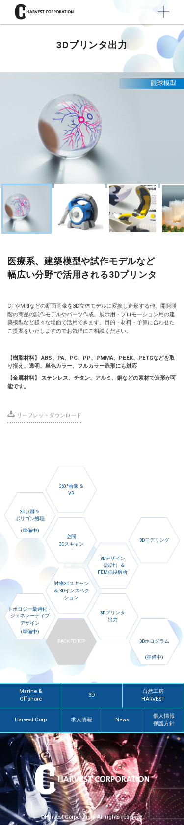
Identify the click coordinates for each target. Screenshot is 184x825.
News (122, 720)
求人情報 (81, 720)
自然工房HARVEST (153, 695)
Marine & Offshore (30, 695)
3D (91, 695)
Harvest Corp (31, 720)
